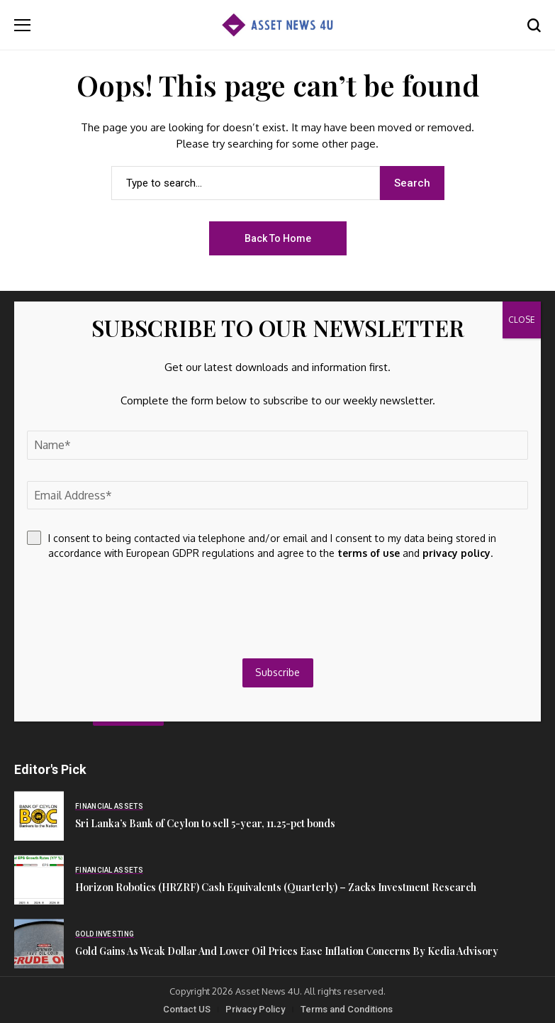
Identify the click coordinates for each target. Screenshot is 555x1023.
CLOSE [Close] (521, 319)
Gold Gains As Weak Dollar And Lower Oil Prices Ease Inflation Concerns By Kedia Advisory (286, 951)
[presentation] (134, 609)
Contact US (187, 1009)
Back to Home (278, 238)
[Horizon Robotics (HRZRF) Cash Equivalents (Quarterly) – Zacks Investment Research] (39, 880)
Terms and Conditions (347, 1009)
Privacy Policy (255, 1009)
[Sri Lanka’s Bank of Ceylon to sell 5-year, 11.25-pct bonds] (39, 816)
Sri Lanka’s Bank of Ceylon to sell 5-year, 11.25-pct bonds (205, 823)
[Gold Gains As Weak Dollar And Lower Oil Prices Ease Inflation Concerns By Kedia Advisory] (39, 943)
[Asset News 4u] (277, 25)
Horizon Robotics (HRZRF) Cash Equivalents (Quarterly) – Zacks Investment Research (275, 887)
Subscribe (277, 672)
